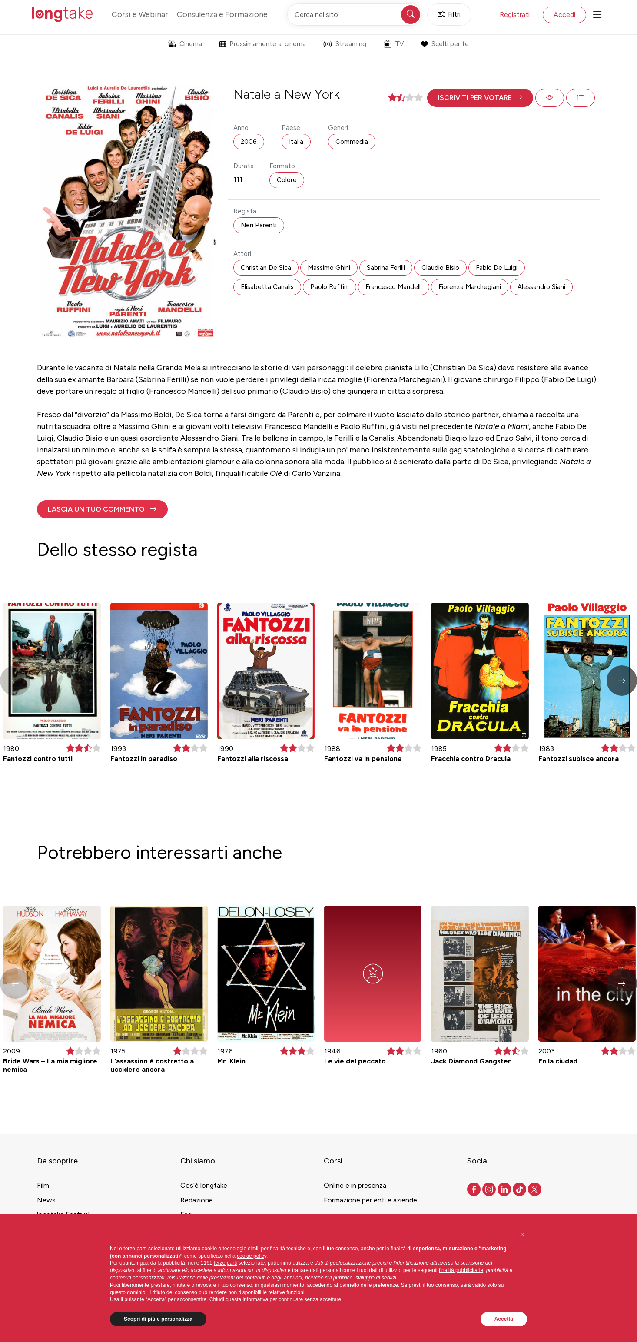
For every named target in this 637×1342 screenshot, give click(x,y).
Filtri (449, 15)
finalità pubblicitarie (461, 1270)
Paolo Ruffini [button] (329, 287)
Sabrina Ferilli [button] (386, 268)
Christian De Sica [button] (266, 268)
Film (43, 1185)
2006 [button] (249, 142)
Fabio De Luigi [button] (497, 268)
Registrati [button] (515, 14)
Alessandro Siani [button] (541, 287)
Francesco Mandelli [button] (393, 287)
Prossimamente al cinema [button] (262, 44)
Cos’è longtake (203, 1185)
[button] (480, 98)
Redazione (196, 1200)
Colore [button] (287, 180)
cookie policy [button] (251, 1256)
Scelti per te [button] (444, 44)
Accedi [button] (564, 14)
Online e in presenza (355, 1185)
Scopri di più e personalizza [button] (158, 1319)
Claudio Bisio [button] (440, 268)
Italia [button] (296, 142)
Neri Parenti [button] (259, 225)
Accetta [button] (503, 1319)
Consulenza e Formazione (222, 14)
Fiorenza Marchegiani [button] (469, 287)
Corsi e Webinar (140, 14)
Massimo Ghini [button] (329, 268)
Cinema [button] (185, 44)
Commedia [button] (351, 142)
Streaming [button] (344, 44)
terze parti (225, 1263)
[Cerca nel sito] (354, 14)
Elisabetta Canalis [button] (267, 287)
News (46, 1200)
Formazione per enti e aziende (370, 1200)
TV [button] (394, 44)
